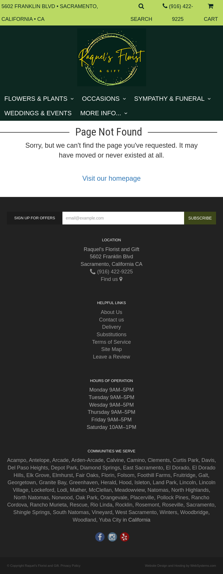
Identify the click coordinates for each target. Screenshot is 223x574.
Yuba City (110, 520)
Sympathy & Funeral (169, 98)
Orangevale (113, 497)
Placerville (142, 497)
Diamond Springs (100, 468)
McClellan (100, 490)
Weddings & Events (38, 113)
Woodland (84, 520)
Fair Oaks (87, 475)
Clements (159, 460)
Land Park (165, 482)
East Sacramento (143, 468)
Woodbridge (194, 512)
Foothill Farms (153, 475)
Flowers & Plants (35, 98)
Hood (125, 482)
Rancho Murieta (48, 505)
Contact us (111, 320)
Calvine (115, 460)
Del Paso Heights (28, 468)
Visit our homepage (111, 178)
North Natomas (31, 497)
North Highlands (190, 490)
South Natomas (71, 512)
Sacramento (200, 505)
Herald (108, 482)
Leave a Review (111, 357)
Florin (107, 475)
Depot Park (64, 468)
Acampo (16, 460)
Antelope (39, 460)
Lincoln (187, 482)
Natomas (158, 490)
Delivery (111, 327)
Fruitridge (184, 475)
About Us (111, 312)
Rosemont (147, 505)
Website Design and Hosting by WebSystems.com (180, 565)
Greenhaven (83, 482)
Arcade (60, 460)
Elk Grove (37, 475)
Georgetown (22, 482)
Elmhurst (62, 475)
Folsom (125, 475)
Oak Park (86, 497)
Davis (208, 460)
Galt (203, 475)
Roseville (172, 505)
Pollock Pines (172, 497)
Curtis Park (186, 460)
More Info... (100, 113)
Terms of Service (111, 342)
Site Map (111, 349)
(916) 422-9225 (111, 272)
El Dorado (177, 468)
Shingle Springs (31, 512)
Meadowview (130, 490)
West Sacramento (136, 512)
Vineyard (102, 512)
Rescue (78, 505)
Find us (111, 279)
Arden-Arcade (87, 460)
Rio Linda (101, 505)
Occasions (101, 98)
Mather (78, 490)
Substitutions (111, 334)
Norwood (62, 497)
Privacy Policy (70, 565)
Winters (168, 512)
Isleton (142, 482)
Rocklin (123, 505)
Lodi (62, 490)
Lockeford (42, 490)
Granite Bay (52, 482)
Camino (136, 460)
